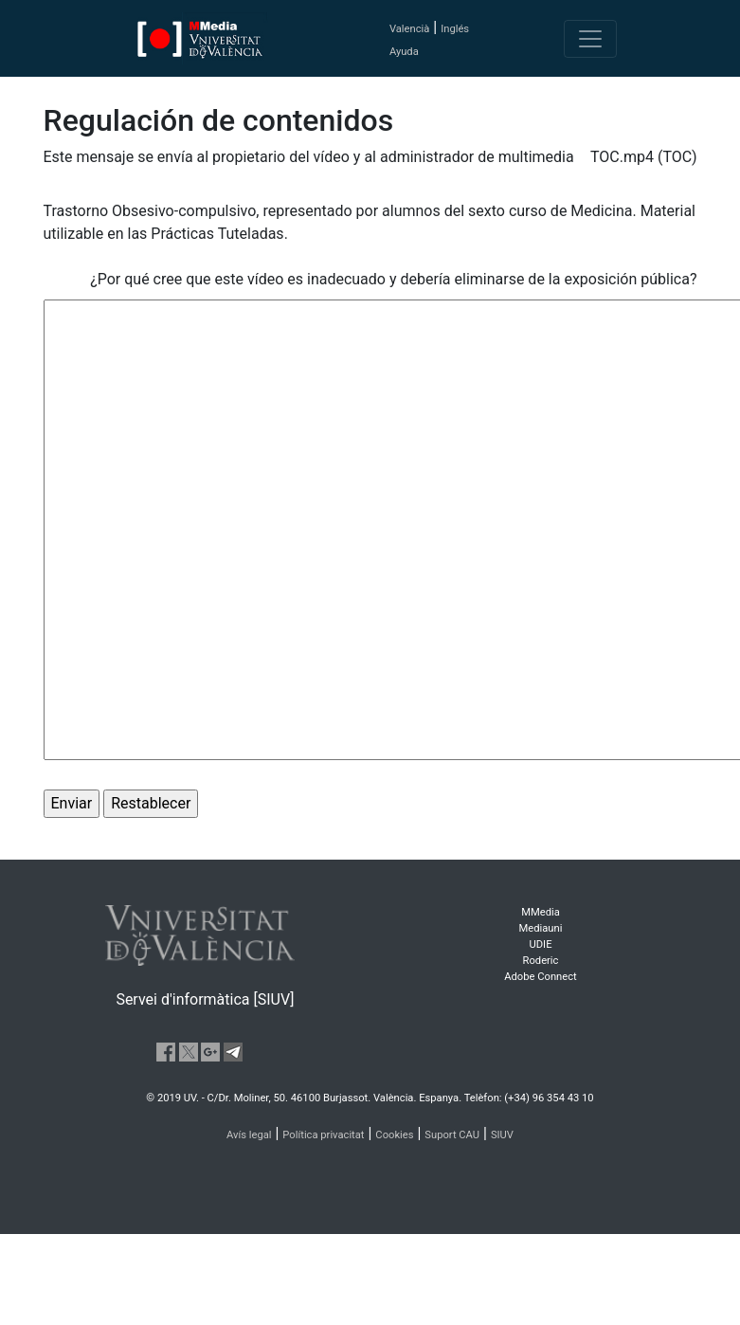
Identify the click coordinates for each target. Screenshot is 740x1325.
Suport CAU (451, 1135)
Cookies (394, 1135)
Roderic (541, 960)
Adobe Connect (540, 977)
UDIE (541, 944)
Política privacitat (323, 1135)
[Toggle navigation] (590, 39)
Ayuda (404, 51)
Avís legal (249, 1135)
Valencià (409, 29)
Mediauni (541, 928)
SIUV (502, 1135)
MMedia (540, 912)
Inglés (455, 29)
